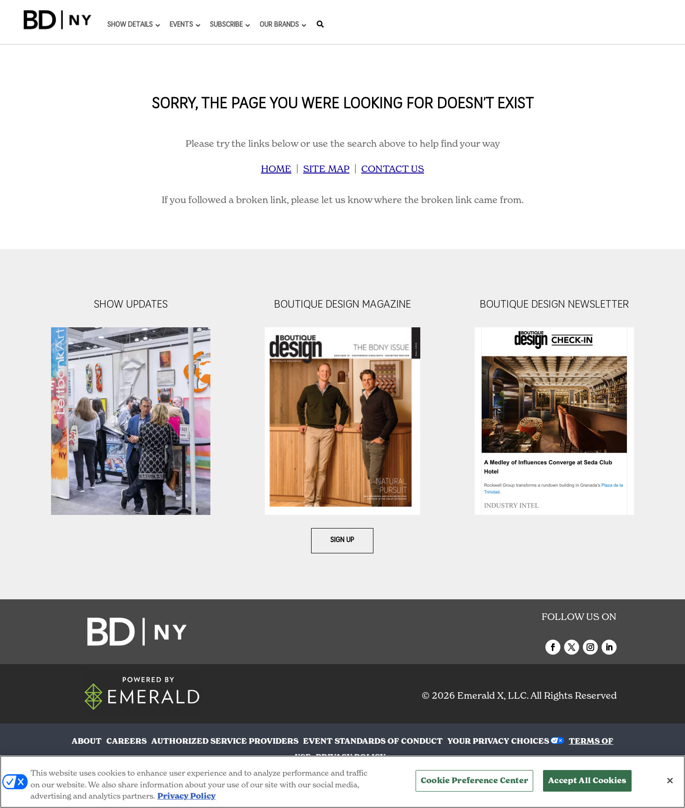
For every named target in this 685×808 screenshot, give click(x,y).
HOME (276, 168)
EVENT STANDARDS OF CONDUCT (373, 741)
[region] (342, 781)
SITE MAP (326, 168)
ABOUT (87, 741)
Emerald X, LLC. (493, 695)
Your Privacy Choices (498, 741)
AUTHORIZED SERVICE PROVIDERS (224, 741)
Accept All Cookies (587, 781)
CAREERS (126, 741)
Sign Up (342, 540)
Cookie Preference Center (474, 781)
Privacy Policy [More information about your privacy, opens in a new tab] (186, 796)
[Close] (670, 780)
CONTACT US (392, 168)
